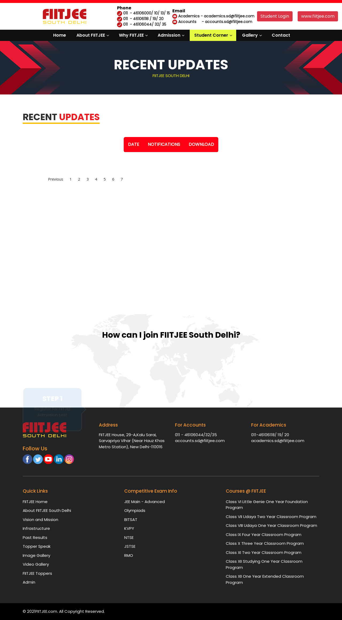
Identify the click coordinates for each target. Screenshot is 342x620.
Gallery (250, 35)
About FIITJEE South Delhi (47, 510)
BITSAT (130, 519)
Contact (281, 35)
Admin (29, 582)
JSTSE (129, 546)
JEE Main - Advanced (144, 501)
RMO (128, 555)
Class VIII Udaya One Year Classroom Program (271, 525)
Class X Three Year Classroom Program (265, 543)
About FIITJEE (90, 35)
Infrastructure (36, 528)
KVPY (129, 528)
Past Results (35, 537)
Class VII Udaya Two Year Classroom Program (271, 516)
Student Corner (211, 35)
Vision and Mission (40, 519)
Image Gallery (36, 555)
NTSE (129, 537)
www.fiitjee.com (318, 16)
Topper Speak (36, 546)
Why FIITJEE (131, 35)
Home (59, 35)
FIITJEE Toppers (37, 573)
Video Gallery (36, 564)
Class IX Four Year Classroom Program (263, 534)
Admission (169, 35)
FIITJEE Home (35, 501)
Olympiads (134, 510)
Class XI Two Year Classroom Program (263, 552)
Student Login (275, 16)
